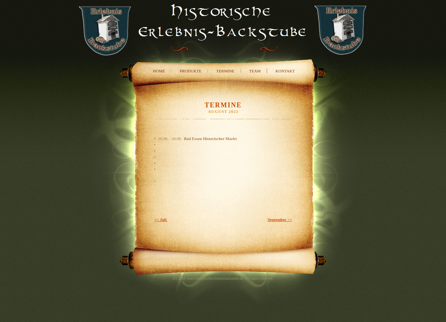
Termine (225, 71)
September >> (280, 219)
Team (255, 71)
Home (159, 71)
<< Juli (160, 219)
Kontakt (285, 71)
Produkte (191, 71)
